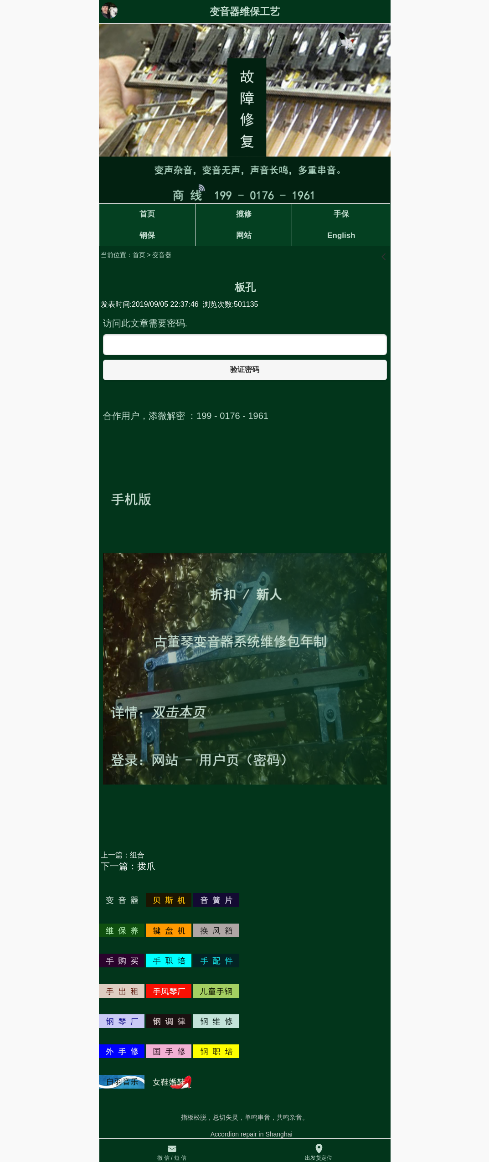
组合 (137, 855)
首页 (139, 254)
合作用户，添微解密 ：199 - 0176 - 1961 (185, 416)
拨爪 (146, 866)
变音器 (161, 254)
